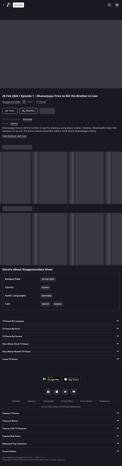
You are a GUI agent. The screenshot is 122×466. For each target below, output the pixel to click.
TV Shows (41, 102)
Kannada (27, 119)
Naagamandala (11, 102)
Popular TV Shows (10, 413)
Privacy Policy (67, 401)
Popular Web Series (11, 436)
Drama (14, 123)
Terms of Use (86, 401)
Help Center (48, 401)
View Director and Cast (14, 136)
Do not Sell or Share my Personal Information (61, 406)
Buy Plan (18, 5)
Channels (16, 401)
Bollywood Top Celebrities (14, 444)
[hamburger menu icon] (117, 4)
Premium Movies (10, 421)
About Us (32, 401)
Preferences (104, 401)
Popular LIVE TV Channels (14, 428)
